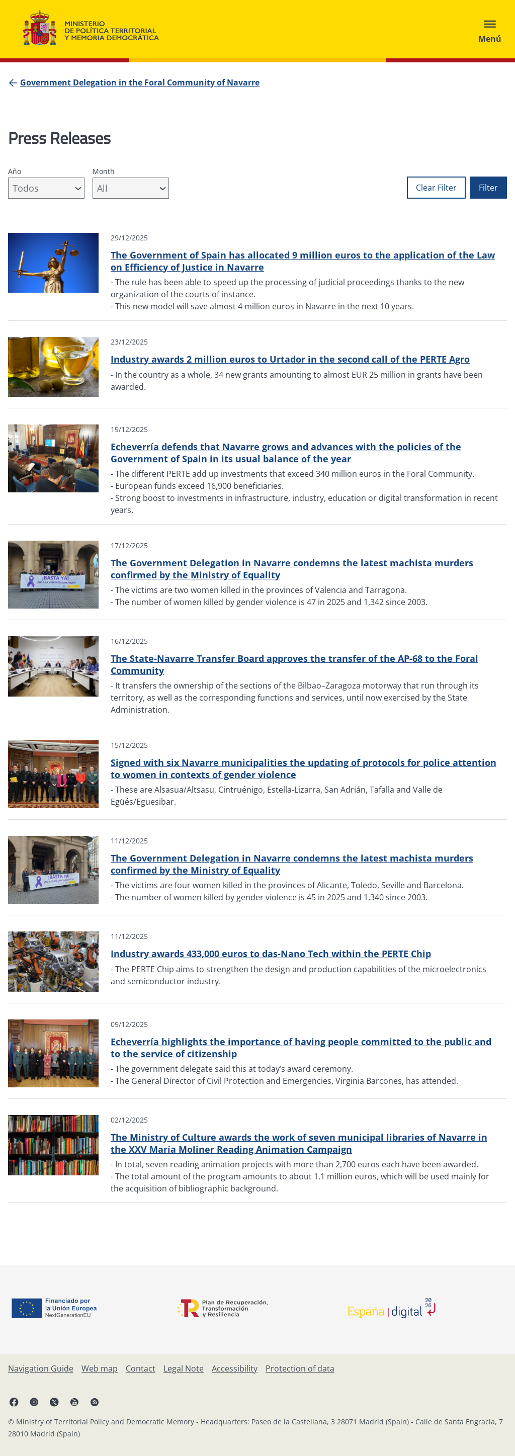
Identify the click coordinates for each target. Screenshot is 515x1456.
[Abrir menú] (490, 29)
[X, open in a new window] (54, 1402)
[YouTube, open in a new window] (74, 1402)
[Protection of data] (300, 1368)
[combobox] (46, 188)
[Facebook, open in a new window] (14, 1402)
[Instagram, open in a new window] (34, 1402)
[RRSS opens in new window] (95, 1402)
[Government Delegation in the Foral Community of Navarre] (140, 82)
